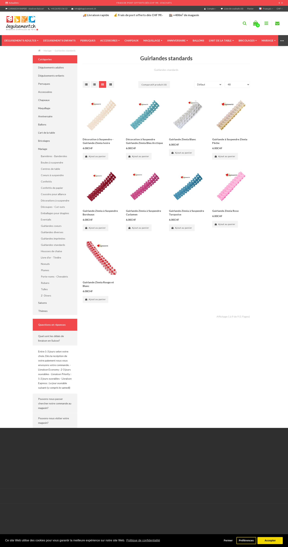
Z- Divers (44, 295)
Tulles (43, 289)
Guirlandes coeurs (50, 225)
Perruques (87, 40)
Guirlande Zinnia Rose (225, 210)
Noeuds (44, 263)
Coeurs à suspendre (51, 175)
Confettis (45, 181)
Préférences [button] (246, 540)
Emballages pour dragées (53, 213)
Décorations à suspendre (53, 200)
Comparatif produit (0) (154, 84)
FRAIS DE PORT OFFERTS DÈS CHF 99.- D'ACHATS (144, 2)
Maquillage (152, 40)
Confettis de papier (50, 187)
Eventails (44, 219)
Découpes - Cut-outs (51, 206)
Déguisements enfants (59, 40)
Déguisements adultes (21, 40)
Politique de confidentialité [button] (143, 540)
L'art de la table (221, 40)
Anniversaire (177, 40)
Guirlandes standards (65, 50)
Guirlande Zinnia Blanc (182, 139)
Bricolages (248, 40)
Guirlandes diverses (50, 232)
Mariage (269, 40)
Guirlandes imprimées (51, 238)
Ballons (198, 40)
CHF (280, 8)
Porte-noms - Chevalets (53, 276)
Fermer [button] (228, 540)
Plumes (43, 270)
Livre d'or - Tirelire (49, 257)
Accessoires (110, 40)
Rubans (43, 282)
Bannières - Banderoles (52, 156)
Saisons (42, 302)
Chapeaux (131, 40)
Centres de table (49, 168)
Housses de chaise (50, 251)
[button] (55, 338)
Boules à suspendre (50, 162)
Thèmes (43, 310)
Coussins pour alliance (52, 194)
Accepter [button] (270, 540)
